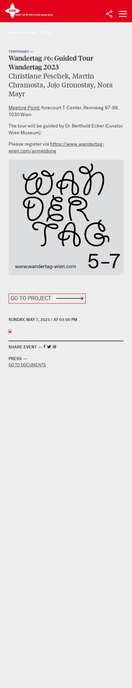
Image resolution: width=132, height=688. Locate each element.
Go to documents (27, 365)
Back (46, 34)
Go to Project (31, 298)
